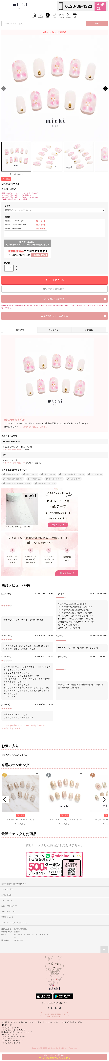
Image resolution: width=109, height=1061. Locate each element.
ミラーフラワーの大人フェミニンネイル (20, 820)
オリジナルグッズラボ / (9, 1038)
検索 (97, 23)
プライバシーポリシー (52, 1022)
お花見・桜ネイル (56, 479)
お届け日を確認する (54, 299)
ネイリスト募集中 (36, 1022)
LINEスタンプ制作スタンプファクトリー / (16, 1032)
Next (105, 88)
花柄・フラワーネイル (46, 483)
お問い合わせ (24, 1022)
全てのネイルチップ (17, 174)
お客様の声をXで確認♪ (11, 728)
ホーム (4, 174)
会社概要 (4, 1022)
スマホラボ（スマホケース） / (12, 1040)
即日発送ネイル (12, 474)
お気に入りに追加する (54, 289)
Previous (3, 88)
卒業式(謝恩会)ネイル (14, 479)
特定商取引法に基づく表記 (71, 1022)
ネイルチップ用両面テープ (13, 450)
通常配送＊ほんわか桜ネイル (36, 427)
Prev (5, 799)
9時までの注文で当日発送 (54, 32)
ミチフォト (13, 1022)
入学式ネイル (36, 479)
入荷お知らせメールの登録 (54, 316)
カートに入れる (56, 280)
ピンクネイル (76, 479)
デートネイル (97, 474)
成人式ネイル (31, 474)
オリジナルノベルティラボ (10, 1043)
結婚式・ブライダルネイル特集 (18, 483)
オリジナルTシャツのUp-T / (11, 1028)
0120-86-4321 (78, 6)
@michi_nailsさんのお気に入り (54, 1003)
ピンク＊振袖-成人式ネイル (73, 474)
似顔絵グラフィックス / (9, 1034)
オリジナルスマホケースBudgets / (13, 1030)
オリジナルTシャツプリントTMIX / (14, 1036)
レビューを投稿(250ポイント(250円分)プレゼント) (23, 725)
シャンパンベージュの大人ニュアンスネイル (65, 820)
